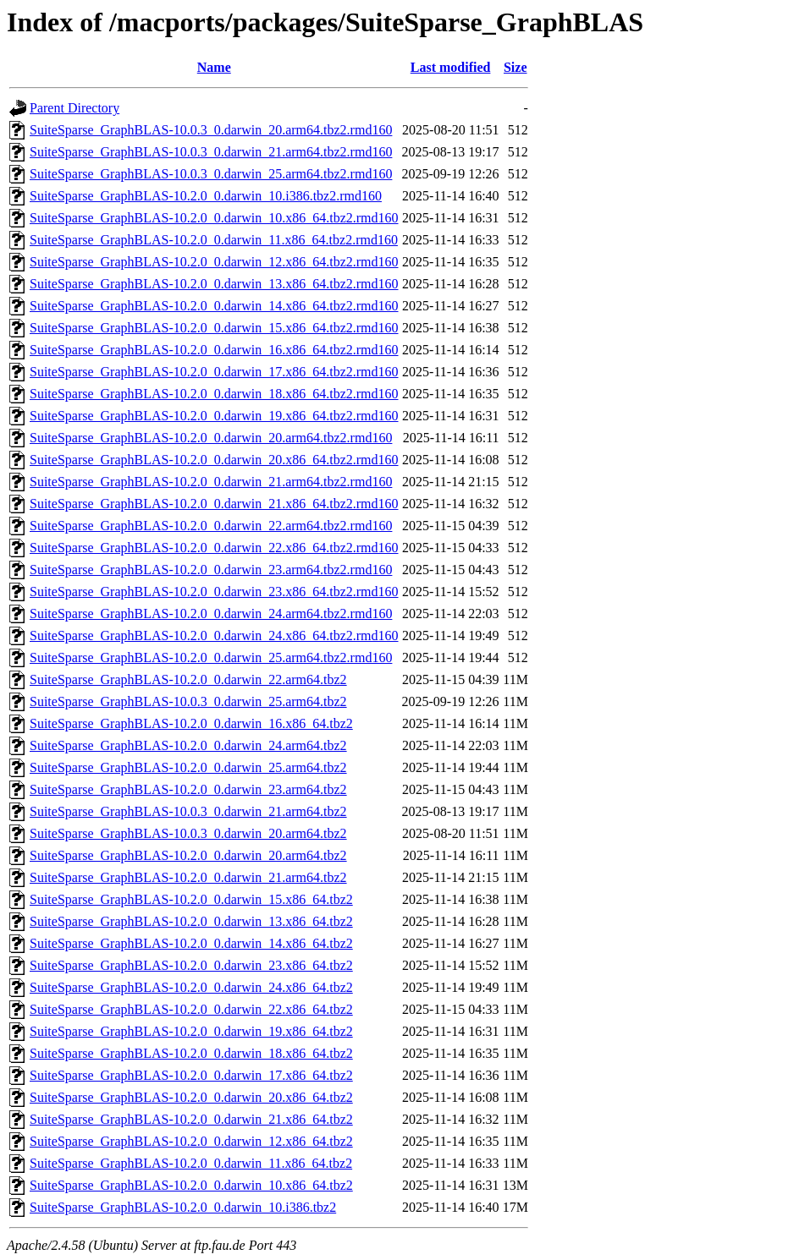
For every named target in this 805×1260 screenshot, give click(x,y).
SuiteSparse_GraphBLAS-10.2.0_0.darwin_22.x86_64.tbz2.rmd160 (214, 547)
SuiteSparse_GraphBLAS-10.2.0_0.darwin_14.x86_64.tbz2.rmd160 (214, 306)
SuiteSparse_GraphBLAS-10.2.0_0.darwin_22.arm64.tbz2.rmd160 (211, 525)
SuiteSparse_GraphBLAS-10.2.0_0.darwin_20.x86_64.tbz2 (191, 1097)
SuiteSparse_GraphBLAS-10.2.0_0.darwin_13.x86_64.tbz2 (191, 921)
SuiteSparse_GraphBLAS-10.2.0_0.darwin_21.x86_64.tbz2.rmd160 (214, 503)
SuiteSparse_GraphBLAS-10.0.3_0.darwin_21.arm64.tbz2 (188, 811)
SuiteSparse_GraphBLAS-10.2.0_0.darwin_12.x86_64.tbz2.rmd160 (214, 262)
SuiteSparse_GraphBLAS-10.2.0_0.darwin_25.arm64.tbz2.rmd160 (211, 657)
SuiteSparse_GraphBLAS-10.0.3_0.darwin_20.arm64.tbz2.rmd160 (211, 130)
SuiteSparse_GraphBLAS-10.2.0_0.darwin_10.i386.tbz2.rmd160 (206, 196)
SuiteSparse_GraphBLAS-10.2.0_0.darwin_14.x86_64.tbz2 (191, 943)
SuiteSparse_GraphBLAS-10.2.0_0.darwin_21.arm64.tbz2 (188, 877)
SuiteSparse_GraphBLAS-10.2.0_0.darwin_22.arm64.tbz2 (188, 679)
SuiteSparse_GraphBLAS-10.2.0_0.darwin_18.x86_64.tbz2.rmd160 (214, 393)
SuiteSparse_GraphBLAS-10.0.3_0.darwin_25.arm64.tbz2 (188, 701)
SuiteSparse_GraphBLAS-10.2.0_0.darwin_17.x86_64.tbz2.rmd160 (214, 371)
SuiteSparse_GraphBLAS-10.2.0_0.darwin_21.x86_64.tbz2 (191, 1119)
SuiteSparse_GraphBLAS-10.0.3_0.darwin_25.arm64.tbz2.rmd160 (211, 174)
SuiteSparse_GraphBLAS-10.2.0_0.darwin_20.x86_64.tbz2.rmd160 (214, 459)
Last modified (451, 67)
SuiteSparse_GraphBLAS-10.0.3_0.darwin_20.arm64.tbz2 (188, 833)
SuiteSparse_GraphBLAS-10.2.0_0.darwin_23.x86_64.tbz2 (191, 965)
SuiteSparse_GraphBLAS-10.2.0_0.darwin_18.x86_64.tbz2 (191, 1053)
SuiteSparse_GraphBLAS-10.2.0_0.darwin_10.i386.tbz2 (183, 1207)
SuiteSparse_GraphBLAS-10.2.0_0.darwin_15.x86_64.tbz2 (191, 899)
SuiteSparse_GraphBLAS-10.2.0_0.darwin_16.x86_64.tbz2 (191, 723)
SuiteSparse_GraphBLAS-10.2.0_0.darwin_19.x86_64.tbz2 (191, 1031)
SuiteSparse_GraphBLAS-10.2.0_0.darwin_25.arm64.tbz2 (188, 767)
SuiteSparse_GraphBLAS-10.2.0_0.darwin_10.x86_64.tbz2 (191, 1185)
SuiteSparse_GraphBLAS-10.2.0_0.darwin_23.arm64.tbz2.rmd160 (211, 569)
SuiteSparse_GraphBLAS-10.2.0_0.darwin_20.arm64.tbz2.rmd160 (211, 437)
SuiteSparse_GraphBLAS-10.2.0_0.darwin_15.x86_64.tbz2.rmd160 (214, 327)
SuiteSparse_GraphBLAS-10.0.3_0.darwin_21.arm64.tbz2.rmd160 (211, 152)
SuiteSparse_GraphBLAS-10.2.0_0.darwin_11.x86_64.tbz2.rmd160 (214, 240)
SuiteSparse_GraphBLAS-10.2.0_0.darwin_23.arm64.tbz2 (188, 789)
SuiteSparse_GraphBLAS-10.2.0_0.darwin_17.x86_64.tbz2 (191, 1075)
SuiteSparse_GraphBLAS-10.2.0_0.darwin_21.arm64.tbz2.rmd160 (211, 481)
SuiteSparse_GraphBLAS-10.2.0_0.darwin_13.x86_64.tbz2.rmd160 (214, 284)
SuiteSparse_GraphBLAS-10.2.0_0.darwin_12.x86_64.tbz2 (191, 1141)
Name (214, 67)
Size (515, 67)
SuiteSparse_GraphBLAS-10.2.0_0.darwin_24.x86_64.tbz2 (191, 987)
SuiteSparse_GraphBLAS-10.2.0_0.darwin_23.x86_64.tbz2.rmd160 (214, 591)
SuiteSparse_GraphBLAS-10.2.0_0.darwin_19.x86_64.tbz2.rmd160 (214, 415)
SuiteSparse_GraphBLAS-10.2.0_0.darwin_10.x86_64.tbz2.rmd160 (214, 218)
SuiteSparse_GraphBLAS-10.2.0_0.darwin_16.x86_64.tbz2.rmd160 (214, 349)
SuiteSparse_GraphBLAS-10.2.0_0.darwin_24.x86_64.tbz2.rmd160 (214, 635)
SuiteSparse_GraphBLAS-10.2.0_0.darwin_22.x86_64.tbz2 (191, 1009)
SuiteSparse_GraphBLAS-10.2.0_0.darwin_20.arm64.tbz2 (188, 855)
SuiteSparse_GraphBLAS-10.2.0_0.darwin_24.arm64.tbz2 (188, 745)
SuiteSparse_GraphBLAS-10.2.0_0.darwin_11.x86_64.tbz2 (191, 1163)
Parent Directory (74, 108)
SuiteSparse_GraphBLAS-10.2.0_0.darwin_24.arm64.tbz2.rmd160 (211, 613)
